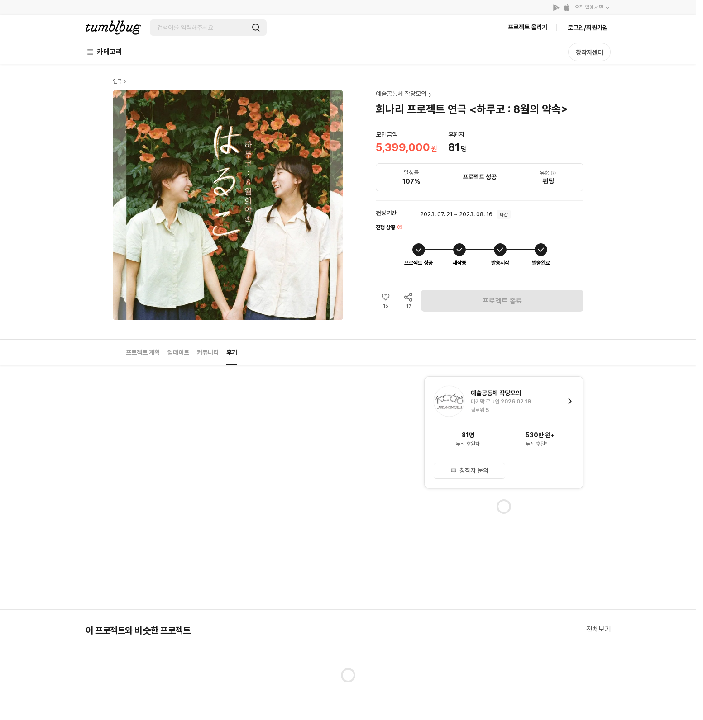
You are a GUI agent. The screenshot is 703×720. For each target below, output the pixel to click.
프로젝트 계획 (143, 352)
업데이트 (178, 352)
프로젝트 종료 (502, 301)
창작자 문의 (469, 470)
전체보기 (598, 629)
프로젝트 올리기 (527, 27)
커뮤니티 (208, 352)
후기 (231, 352)
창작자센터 (589, 52)
